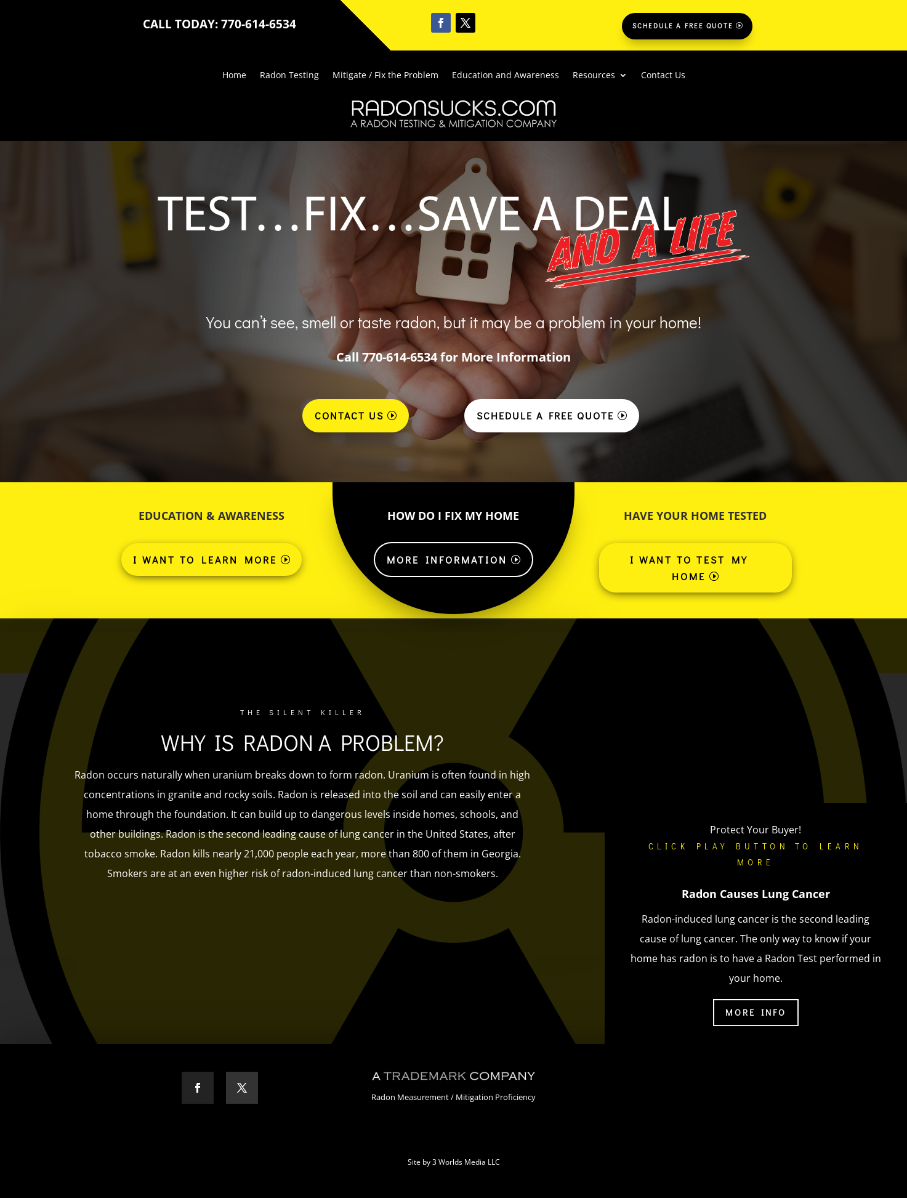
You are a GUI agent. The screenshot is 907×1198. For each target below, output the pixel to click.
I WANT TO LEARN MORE (205, 559)
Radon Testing (289, 76)
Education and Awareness (505, 76)
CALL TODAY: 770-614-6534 (219, 24)
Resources (594, 76)
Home (234, 76)
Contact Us (663, 76)
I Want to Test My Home (689, 568)
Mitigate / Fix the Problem (385, 76)
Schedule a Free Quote (682, 25)
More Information (447, 559)
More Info (755, 1012)
